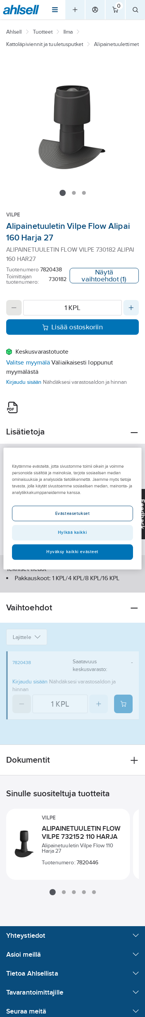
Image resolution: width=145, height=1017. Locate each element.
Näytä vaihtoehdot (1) (104, 275)
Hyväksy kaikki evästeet (72, 551)
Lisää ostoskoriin (72, 327)
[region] (72, 508)
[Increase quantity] (131, 307)
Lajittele (27, 637)
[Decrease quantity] (14, 307)
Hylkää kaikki (72, 532)
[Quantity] (72, 307)
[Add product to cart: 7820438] (123, 704)
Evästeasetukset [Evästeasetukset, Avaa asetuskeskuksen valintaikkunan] (72, 513)
